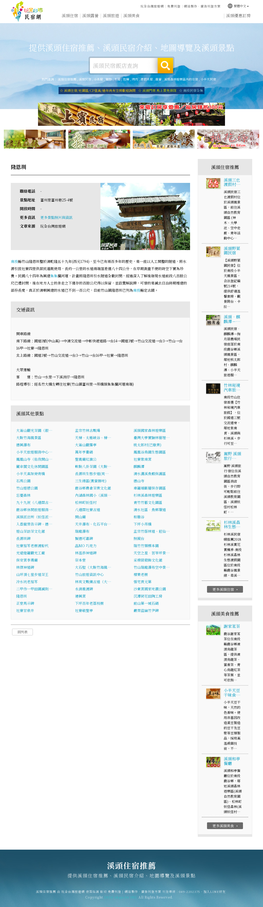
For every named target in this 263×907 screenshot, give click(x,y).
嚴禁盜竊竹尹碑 (146, 611)
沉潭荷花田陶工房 (148, 597)
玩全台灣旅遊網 (152, 5)
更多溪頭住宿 (225, 590)
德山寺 (139, 481)
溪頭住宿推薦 (27, 11)
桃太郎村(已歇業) (147, 445)
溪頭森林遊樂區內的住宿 (181, 79)
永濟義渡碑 (84, 589)
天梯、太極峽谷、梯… (93, 438)
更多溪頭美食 (225, 826)
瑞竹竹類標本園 (146, 546)
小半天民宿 (208, 79)
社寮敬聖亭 (84, 611)
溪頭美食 (131, 18)
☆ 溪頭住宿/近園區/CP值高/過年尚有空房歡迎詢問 (98, 90)
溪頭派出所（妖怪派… (34, 517)
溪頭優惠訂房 (238, 17)
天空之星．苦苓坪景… (152, 553)
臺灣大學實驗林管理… (152, 438)
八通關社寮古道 (87, 510)
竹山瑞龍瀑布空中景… (152, 568)
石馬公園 (23, 481)
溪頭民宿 (85, 79)
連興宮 (80, 597)
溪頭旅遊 (111, 17)
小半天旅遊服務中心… (34, 453)
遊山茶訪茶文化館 (30, 532)
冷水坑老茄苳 (27, 582)
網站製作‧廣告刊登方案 (202, 5)
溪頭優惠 (152, 19)
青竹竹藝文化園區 (148, 503)
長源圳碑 (23, 539)
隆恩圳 (21, 597)
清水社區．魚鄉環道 (150, 510)
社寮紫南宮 (143, 460)
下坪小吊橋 (143, 525)
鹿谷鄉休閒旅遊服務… (34, 510)
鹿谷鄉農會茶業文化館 (93, 489)
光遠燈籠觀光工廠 (30, 553)
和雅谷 (139, 517)
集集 (54, 276)
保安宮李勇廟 (27, 561)
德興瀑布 (23, 445)
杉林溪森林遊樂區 (148, 496)
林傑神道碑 (25, 568)
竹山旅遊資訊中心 (89, 575)
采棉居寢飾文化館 (148, 561)
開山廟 (80, 517)
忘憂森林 (23, 496)
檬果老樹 (141, 575)
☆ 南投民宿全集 (191, 90)
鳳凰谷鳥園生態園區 (150, 453)
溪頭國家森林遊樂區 (150, 431)
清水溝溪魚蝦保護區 (150, 474)
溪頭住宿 (70, 16)
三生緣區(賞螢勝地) (90, 481)
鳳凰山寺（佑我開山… (34, 460)
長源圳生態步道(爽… (92, 474)
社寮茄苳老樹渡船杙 (32, 546)
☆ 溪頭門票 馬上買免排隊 (157, 90)
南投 (14, 262)
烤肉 (135, 79)
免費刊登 (174, 5)
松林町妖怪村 (86, 503)
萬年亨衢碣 (84, 453)
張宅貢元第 (143, 582)
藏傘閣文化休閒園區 (32, 467)
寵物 (109, 79)
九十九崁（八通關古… (34, 503)
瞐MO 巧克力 (86, 546)
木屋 (117, 79)
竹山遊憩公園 (27, 489)
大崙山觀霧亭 (86, 445)
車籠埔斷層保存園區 (150, 489)
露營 (158, 79)
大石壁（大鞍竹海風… (93, 568)
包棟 (126, 79)
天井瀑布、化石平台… (93, 525)
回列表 (22, 632)
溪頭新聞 (172, 20)
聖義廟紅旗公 (86, 460)
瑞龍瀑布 (82, 532)
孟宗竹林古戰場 (87, 431)
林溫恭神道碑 (86, 553)
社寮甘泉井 (25, 611)
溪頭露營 (90, 17)
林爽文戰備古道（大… (93, 582)
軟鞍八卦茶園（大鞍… (93, 467)
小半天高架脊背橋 (30, 474)
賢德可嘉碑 (84, 539)
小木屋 (98, 79)
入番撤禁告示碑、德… (34, 525)
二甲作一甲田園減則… (34, 589)
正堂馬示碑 (25, 604)
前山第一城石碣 (146, 604)
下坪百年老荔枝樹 (89, 604)
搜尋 (165, 65)
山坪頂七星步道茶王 (32, 575)
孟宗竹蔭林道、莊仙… (152, 532)
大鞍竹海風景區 (28, 438)
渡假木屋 (146, 79)
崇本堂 (80, 561)
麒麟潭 (139, 467)
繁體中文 (238, 4)
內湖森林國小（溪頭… (93, 496)
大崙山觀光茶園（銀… (34, 431)
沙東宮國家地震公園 (150, 589)
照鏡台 (139, 539)
